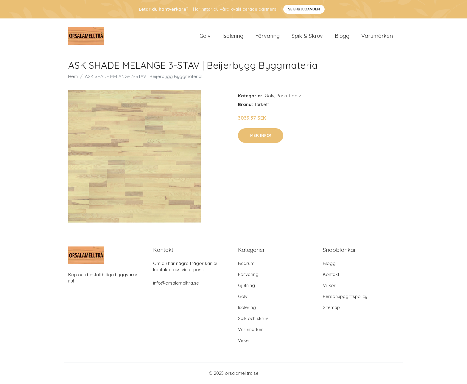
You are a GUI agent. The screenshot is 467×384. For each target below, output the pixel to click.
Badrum (246, 264)
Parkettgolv (288, 96)
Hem (73, 77)
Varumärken (377, 36)
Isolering (232, 36)
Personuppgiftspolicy (345, 297)
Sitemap (331, 308)
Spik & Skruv (307, 36)
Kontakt (331, 275)
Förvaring (267, 36)
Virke (243, 341)
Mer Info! (260, 136)
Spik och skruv (253, 319)
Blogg (342, 36)
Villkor (329, 286)
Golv (205, 36)
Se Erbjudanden (304, 9)
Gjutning (246, 286)
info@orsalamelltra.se (176, 283)
